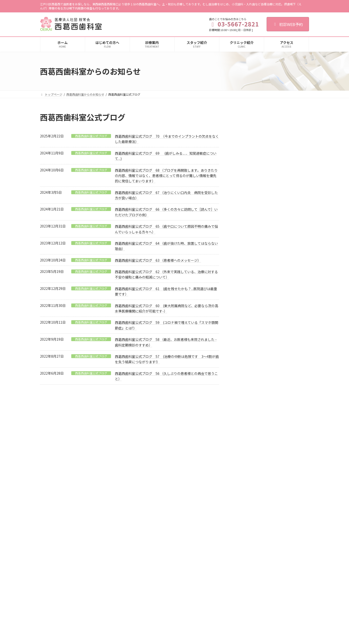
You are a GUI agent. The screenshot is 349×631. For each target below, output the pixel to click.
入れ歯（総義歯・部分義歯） (154, 552)
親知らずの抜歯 (145, 493)
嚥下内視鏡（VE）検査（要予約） (157, 594)
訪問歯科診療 (143, 586)
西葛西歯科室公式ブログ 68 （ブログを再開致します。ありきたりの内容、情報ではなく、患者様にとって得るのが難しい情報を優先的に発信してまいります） (166, 176)
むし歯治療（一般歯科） (151, 451)
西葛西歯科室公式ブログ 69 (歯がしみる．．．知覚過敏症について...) (282, 214)
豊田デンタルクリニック (243, 559)
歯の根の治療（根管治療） (152, 459)
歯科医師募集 (119, 423)
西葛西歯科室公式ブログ (91, 136)
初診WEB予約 (288, 24)
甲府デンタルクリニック (243, 542)
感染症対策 (234, 476)
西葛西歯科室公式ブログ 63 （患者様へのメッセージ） (158, 260)
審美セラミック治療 (148, 561)
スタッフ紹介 (236, 468)
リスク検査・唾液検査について (155, 577)
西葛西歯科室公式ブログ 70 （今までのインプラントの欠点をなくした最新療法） (283, 159)
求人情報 (233, 510)
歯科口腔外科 (143, 485)
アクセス (232, 501)
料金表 (139, 603)
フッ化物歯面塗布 (149, 544)
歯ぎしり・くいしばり (149, 510)
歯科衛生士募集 (148, 423)
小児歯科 (141, 468)
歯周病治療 (142, 476)
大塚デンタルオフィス (241, 534)
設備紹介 (233, 485)
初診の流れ (234, 451)
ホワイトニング (145, 569)
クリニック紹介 (237, 459)
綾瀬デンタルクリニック (243, 551)
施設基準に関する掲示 (241, 493)
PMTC (142, 535)
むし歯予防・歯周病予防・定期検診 (158, 527)
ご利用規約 (52, 423)
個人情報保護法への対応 (85, 423)
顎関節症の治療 (145, 501)
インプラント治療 (146, 518)
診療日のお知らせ (271, 237)
